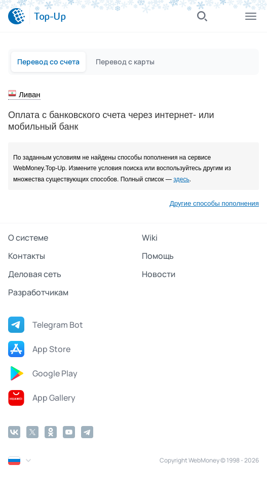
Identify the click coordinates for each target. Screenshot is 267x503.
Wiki (150, 237)
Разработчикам (38, 292)
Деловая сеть (34, 274)
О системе (28, 237)
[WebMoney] (16, 16)
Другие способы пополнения (214, 203)
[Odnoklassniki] (51, 432)
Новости (158, 274)
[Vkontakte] (14, 432)
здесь (181, 179)
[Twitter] (32, 432)
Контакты (26, 255)
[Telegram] (87, 432)
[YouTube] (69, 432)
